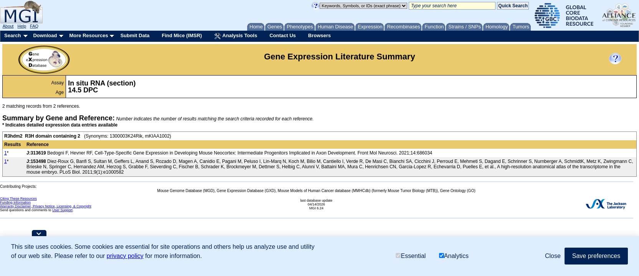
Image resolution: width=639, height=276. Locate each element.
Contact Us (282, 35)
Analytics (454, 256)
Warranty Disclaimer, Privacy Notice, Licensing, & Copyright (45, 206)
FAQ (34, 26)
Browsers (319, 35)
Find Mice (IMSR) (182, 35)
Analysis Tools (235, 36)
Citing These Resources (18, 198)
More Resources (88, 35)
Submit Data (135, 35)
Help (21, 26)
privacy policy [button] (125, 256)
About (8, 26)
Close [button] (553, 256)
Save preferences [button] (596, 256)
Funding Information (15, 202)
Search (12, 35)
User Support (62, 210)
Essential (411, 256)
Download (45, 35)
